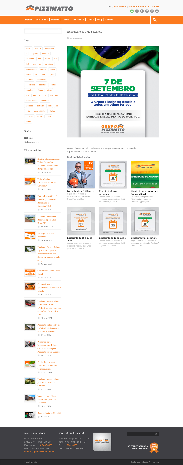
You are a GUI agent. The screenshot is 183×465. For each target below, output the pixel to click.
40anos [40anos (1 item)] (28, 48)
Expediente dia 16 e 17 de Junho (79, 239)
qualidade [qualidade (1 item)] (29, 106)
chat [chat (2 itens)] (27, 64)
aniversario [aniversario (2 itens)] (49, 48)
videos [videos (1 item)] (48, 116)
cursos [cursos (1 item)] (28, 74)
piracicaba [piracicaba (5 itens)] (54, 95)
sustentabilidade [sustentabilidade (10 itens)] (40, 111)
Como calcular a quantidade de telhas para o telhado (49, 287)
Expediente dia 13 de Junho (112, 238)
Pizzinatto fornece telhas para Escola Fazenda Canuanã (47, 382)
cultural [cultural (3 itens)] (52, 69)
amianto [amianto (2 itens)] (38, 48)
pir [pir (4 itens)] (45, 95)
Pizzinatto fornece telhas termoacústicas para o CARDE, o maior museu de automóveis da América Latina (49, 308)
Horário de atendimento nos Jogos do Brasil (144, 192)
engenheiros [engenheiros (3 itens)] (30, 85)
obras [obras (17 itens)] (49, 90)
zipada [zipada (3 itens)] (28, 122)
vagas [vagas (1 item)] (39, 116)
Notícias (28, 138)
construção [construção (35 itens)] (37, 64)
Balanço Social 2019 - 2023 (49, 413)
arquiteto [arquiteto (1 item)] (34, 54)
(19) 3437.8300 (45, 445)
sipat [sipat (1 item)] (49, 106)
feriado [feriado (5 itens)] (40, 90)
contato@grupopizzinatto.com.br (39, 451)
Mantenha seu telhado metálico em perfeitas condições (46, 399)
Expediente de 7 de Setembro (84, 31)
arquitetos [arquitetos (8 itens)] (45, 54)
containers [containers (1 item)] (49, 64)
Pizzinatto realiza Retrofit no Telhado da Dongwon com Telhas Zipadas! (48, 328)
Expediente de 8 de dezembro (108, 192)
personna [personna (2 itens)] (36, 95)
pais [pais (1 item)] (27, 95)
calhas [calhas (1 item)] (47, 59)
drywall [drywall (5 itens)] (51, 74)
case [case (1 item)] (55, 59)
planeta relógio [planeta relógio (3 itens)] (31, 101)
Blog (99, 20)
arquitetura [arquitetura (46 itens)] (30, 59)
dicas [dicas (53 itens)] (43, 74)
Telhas (90, 20)
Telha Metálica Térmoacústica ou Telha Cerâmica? (47, 182)
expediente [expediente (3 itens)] (30, 90)
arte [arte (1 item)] (39, 59)
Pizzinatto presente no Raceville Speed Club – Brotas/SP (47, 219)
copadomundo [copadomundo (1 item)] (31, 69)
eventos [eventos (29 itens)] (53, 85)
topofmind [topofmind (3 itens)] (29, 116)
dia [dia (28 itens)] (36, 74)
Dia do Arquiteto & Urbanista (80, 191)
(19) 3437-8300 (119, 6)
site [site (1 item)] (56, 106)
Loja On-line (42, 20)
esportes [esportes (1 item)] (42, 85)
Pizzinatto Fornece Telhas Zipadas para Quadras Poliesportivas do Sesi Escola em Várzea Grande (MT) (48, 254)
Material (55, 20)
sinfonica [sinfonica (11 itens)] (40, 106)
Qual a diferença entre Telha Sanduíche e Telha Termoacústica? (47, 365)
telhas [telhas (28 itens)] (52, 111)
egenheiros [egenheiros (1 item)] (41, 80)
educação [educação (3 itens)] (29, 80)
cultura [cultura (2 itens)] (43, 69)
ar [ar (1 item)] (26, 54)
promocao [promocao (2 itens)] (44, 101)
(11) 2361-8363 (70, 445)
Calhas (66, 20)
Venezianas (78, 20)
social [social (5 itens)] (28, 111)
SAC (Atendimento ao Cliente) (143, 6)
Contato (109, 20)
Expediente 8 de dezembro (144, 238)
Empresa (28, 20)
